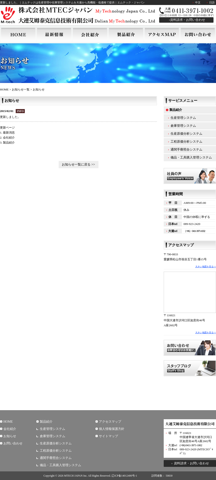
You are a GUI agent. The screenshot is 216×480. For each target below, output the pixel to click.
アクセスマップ (110, 421)
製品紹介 (175, 110)
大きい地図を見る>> (205, 266)
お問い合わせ (13, 443)
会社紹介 (9, 429)
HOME (4, 89)
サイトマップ (108, 436)
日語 (212, 2)
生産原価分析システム (186, 133)
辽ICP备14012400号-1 (124, 475)
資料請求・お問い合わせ (187, 20)
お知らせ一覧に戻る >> (78, 164)
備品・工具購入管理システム (191, 157)
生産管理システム (183, 117)
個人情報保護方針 (111, 429)
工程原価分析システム (186, 141)
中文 (198, 2)
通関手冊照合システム (186, 149)
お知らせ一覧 (21, 89)
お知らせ (9, 436)
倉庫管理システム (183, 125)
